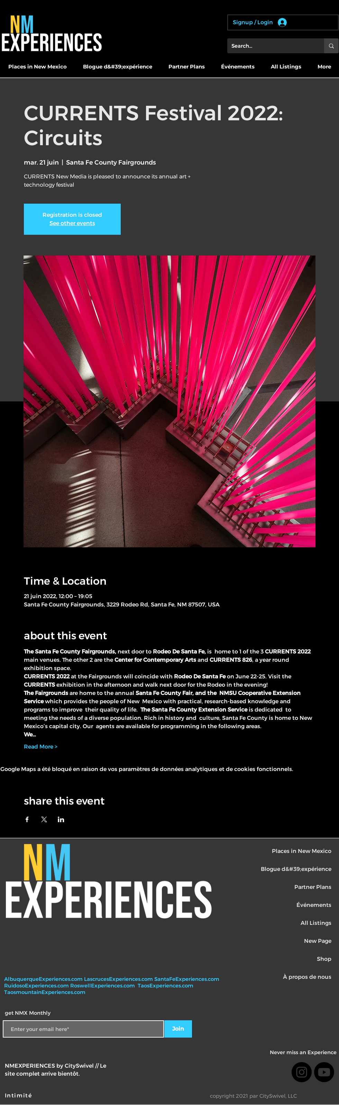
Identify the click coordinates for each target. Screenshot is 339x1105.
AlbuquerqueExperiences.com (44, 979)
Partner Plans (312, 887)
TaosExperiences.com (166, 985)
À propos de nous (307, 977)
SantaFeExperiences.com (186, 979)
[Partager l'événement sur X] (44, 819)
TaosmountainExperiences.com (44, 992)
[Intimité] (19, 1095)
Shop (324, 959)
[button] (37, 66)
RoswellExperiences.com (103, 985)
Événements (313, 905)
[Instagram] (302, 1072)
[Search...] (270, 45)
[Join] (178, 1029)
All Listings (316, 923)
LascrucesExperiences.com (119, 979)
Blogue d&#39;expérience (296, 869)
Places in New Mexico (301, 851)
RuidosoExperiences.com (36, 985)
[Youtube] (324, 1072)
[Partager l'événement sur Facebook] (27, 819)
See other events (72, 223)
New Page (317, 941)
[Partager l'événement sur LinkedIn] (61, 819)
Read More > (40, 746)
